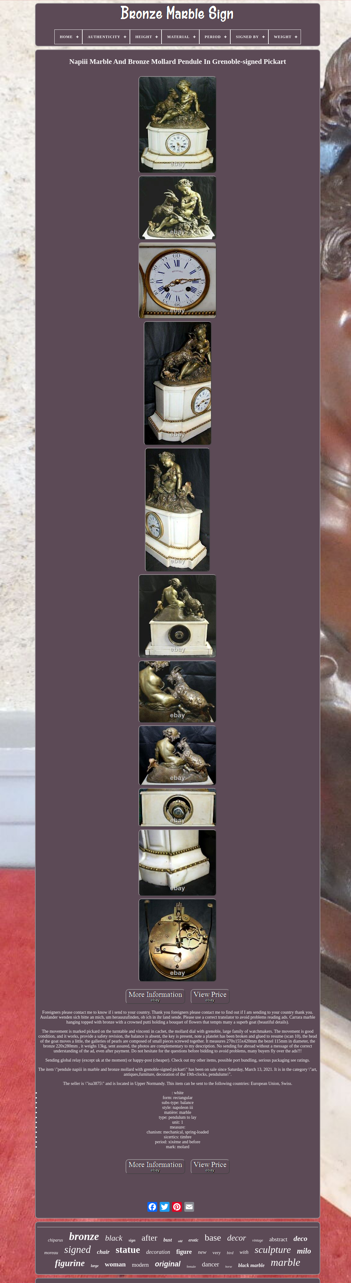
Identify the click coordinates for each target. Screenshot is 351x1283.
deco (300, 1238)
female (191, 1266)
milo (304, 1251)
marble (285, 1262)
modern (140, 1265)
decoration (158, 1252)
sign (132, 1240)
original (168, 1264)
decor (236, 1237)
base (213, 1237)
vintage (257, 1240)
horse (228, 1266)
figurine (70, 1263)
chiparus (55, 1240)
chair (103, 1252)
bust (167, 1239)
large (95, 1266)
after (149, 1237)
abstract (278, 1239)
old (180, 1241)
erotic (194, 1240)
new (202, 1252)
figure (184, 1251)
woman (115, 1264)
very (217, 1252)
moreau (51, 1252)
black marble (251, 1265)
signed (77, 1249)
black (113, 1238)
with (244, 1252)
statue (128, 1249)
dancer (210, 1264)
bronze (84, 1236)
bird (230, 1252)
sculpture (273, 1249)
